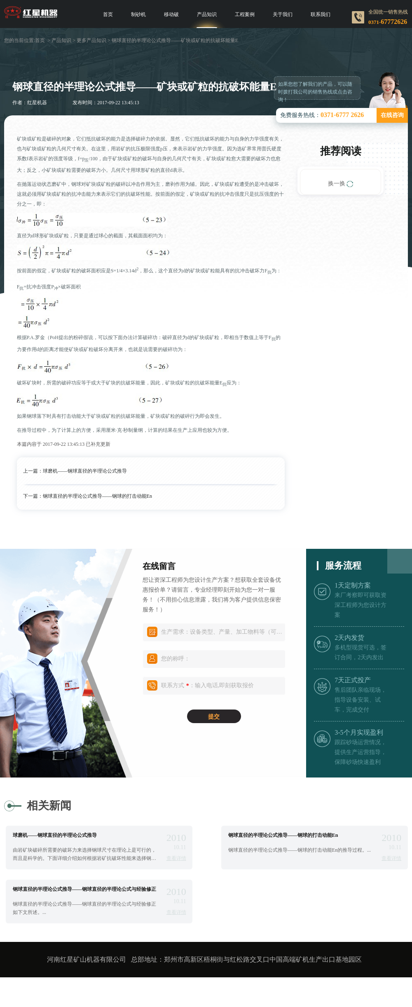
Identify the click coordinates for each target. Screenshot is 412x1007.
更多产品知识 (91, 40)
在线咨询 (392, 115)
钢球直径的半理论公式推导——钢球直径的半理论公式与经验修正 (84, 889)
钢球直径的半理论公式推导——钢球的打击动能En (97, 496)
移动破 (171, 14)
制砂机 (138, 14)
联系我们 (320, 14)
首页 (108, 14)
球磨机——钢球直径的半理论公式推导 (85, 471)
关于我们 (283, 14)
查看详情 (176, 858)
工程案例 (245, 14)
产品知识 (207, 14)
